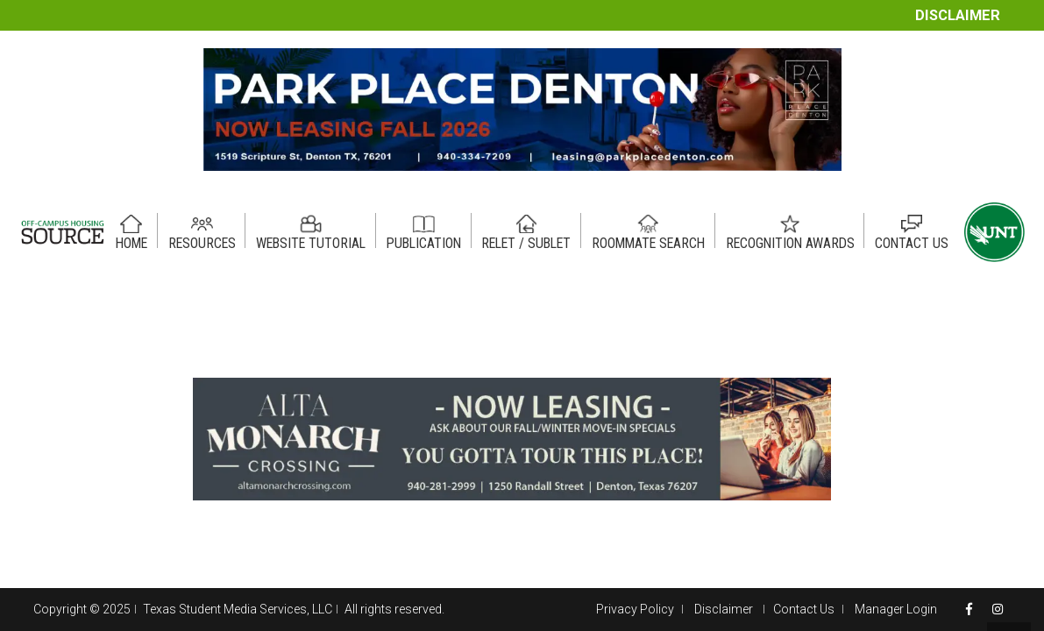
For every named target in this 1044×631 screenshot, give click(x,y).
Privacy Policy (635, 609)
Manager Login (896, 609)
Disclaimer (957, 15)
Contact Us (803, 609)
